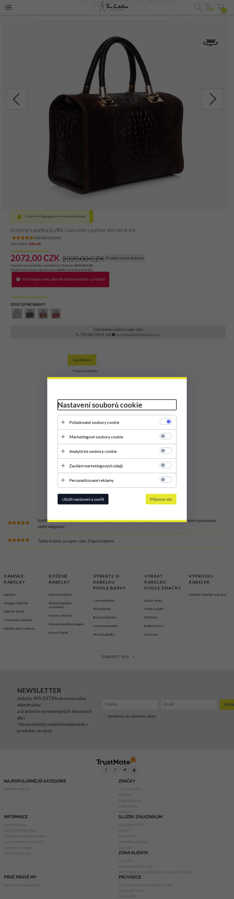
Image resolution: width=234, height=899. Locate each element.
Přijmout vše (161, 499)
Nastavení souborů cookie (100, 404)
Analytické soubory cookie (93, 451)
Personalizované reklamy (91, 480)
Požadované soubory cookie (94, 422)
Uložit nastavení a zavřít (83, 499)
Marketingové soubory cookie (96, 436)
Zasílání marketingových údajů (96, 465)
